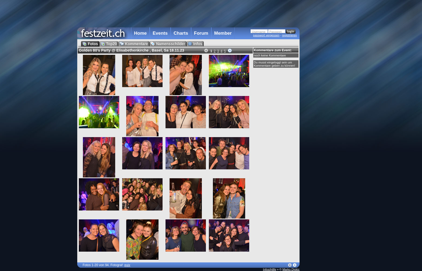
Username (259, 31)
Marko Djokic (291, 269)
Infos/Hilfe (269, 269)
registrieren (289, 35)
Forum (201, 33)
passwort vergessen (266, 35)
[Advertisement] (323, 108)
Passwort (275, 31)
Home (140, 33)
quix (127, 265)
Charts (181, 33)
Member (223, 33)
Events (160, 33)
